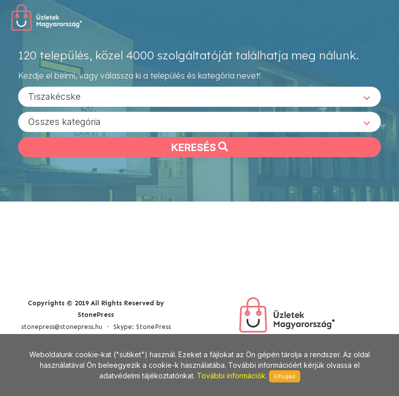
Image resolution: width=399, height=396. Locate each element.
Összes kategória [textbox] (64, 121)
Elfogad (284, 376)
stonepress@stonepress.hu (61, 327)
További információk (231, 375)
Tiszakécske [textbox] (54, 96)
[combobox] (199, 96)
